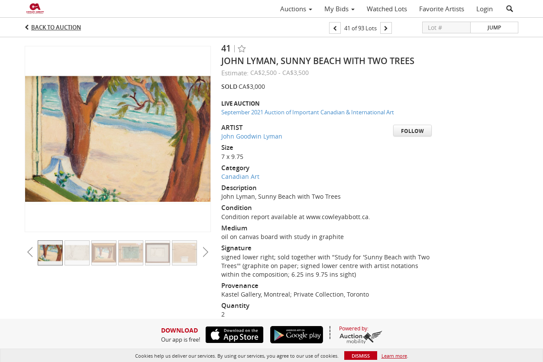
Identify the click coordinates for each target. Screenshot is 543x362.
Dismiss (361, 355)
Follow (412, 131)
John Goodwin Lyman (251, 136)
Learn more (394, 355)
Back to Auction (56, 27)
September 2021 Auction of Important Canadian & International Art (307, 112)
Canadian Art (240, 176)
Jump (494, 27)
